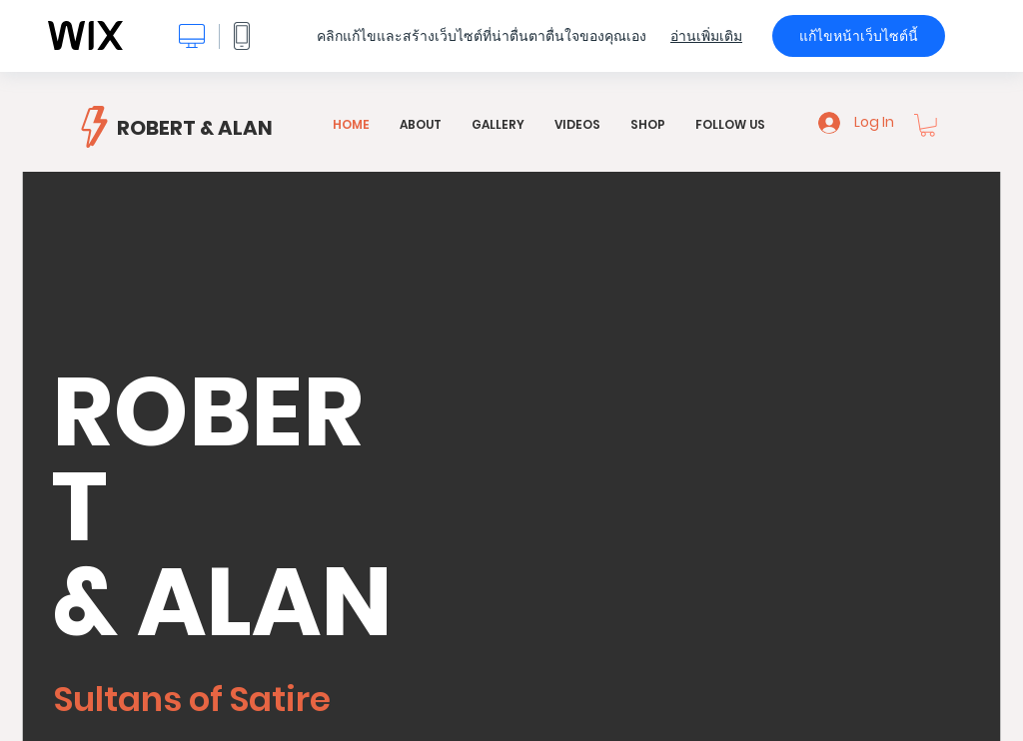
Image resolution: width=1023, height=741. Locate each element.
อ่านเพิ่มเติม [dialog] (706, 36)
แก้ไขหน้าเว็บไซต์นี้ (858, 36)
